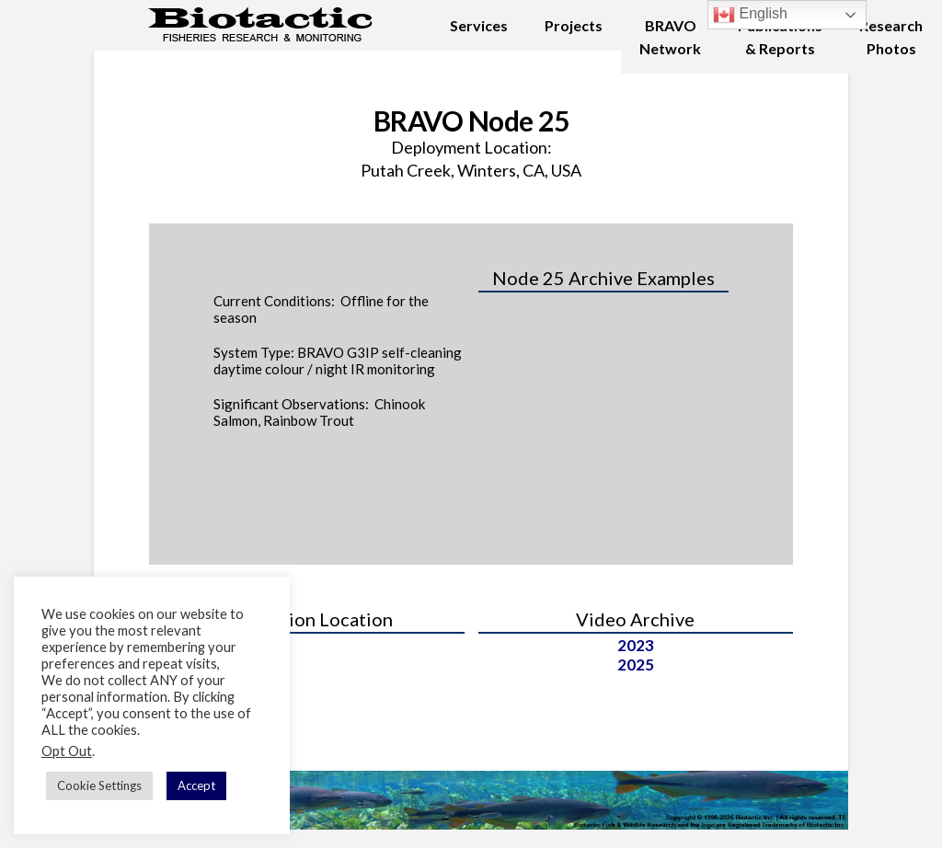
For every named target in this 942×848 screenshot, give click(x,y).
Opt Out (66, 751)
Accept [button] (196, 785)
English (750, 15)
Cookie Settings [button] (99, 785)
